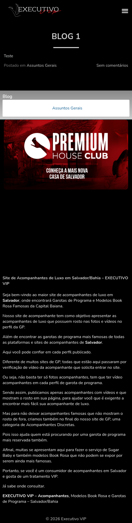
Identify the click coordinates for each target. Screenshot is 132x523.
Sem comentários (112, 65)
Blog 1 (66, 36)
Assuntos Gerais (42, 65)
